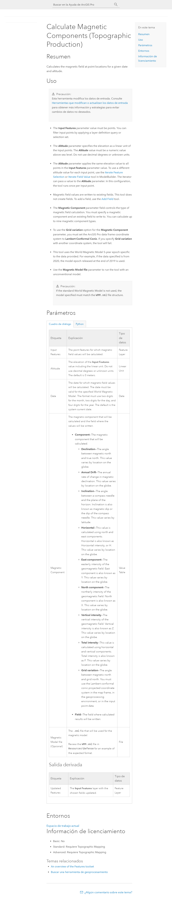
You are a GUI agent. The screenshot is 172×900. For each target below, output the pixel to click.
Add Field (107, 199)
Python (80, 324)
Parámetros (145, 45)
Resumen (143, 34)
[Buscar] (116, 4)
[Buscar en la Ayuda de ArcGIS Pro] (82, 5)
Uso (140, 39)
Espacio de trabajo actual (63, 826)
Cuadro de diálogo (60, 324)
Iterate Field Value (79, 176)
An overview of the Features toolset (72, 867)
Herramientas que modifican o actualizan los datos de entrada (90, 102)
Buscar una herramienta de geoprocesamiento (79, 873)
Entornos (143, 50)
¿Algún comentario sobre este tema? (108, 893)
